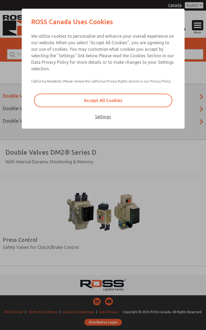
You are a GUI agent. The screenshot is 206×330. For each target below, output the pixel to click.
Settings (103, 116)
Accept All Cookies (103, 100)
